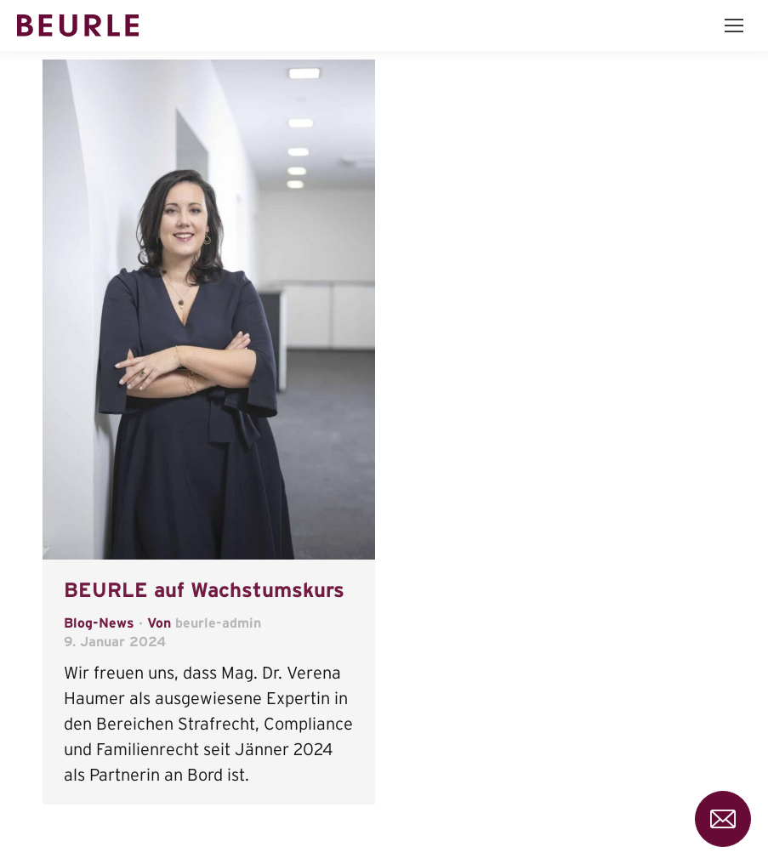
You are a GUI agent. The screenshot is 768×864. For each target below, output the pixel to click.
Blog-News (99, 622)
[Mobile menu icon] (734, 26)
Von (204, 622)
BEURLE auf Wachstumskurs (204, 589)
